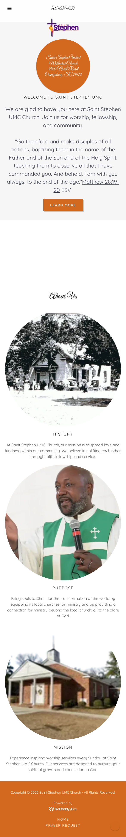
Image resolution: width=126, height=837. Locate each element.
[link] (63, 17)
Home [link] (63, 819)
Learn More (63, 205)
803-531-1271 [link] (63, 8)
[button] (14, 8)
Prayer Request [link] (63, 825)
